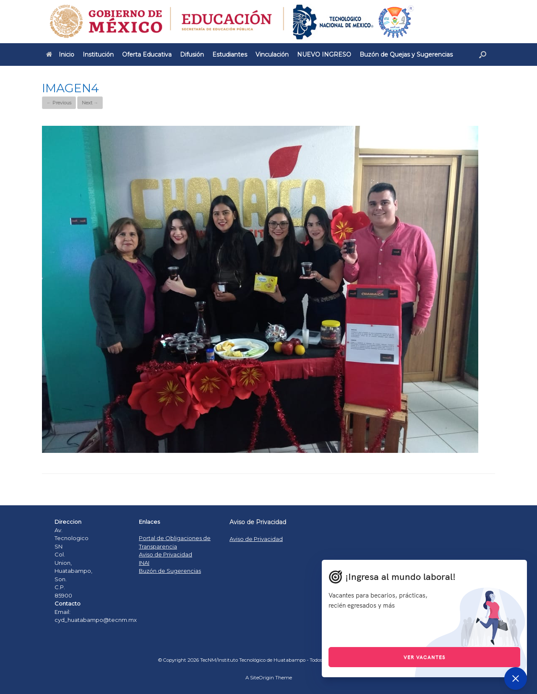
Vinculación (272, 54)
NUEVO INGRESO (324, 54)
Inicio (60, 54)
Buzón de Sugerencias (170, 570)
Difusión (192, 54)
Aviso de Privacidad (165, 554)
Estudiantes (229, 54)
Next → (90, 103)
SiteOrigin (262, 678)
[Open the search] (482, 54)
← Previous (59, 103)
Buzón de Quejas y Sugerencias (406, 54)
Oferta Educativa (147, 54)
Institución (98, 54)
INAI (144, 562)
